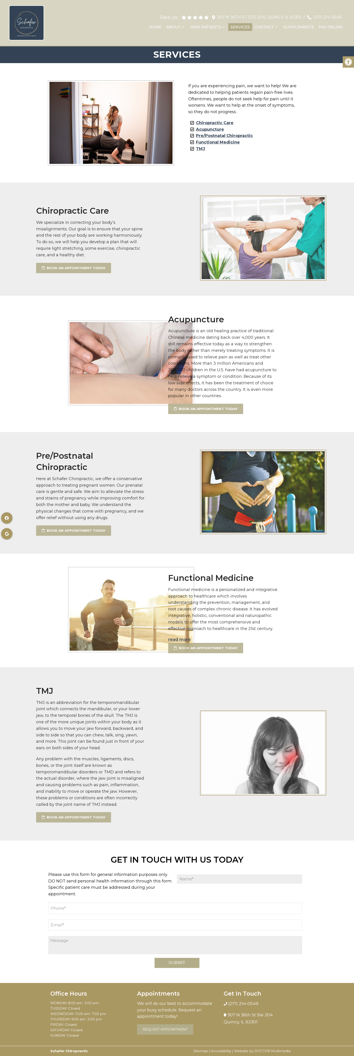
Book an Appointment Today (123, 409)
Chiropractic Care (214, 122)
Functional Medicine (218, 142)
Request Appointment (165, 1029)
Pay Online (331, 26)
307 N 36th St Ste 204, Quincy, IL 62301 (259, 16)
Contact (264, 26)
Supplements (298, 26)
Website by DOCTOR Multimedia (262, 1051)
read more (96, 639)
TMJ (200, 148)
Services (240, 26)
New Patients (205, 26)
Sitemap (200, 1051)
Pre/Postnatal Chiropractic (224, 135)
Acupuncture (210, 129)
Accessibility (221, 1051)
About (173, 26)
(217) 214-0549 (327, 16)
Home (155, 26)
